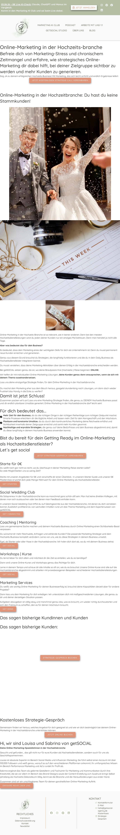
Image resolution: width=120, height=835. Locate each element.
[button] (5, 830)
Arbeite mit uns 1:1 (92, 25)
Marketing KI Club (49, 25)
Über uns (78, 30)
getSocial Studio (56, 30)
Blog (92, 30)
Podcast (70, 25)
